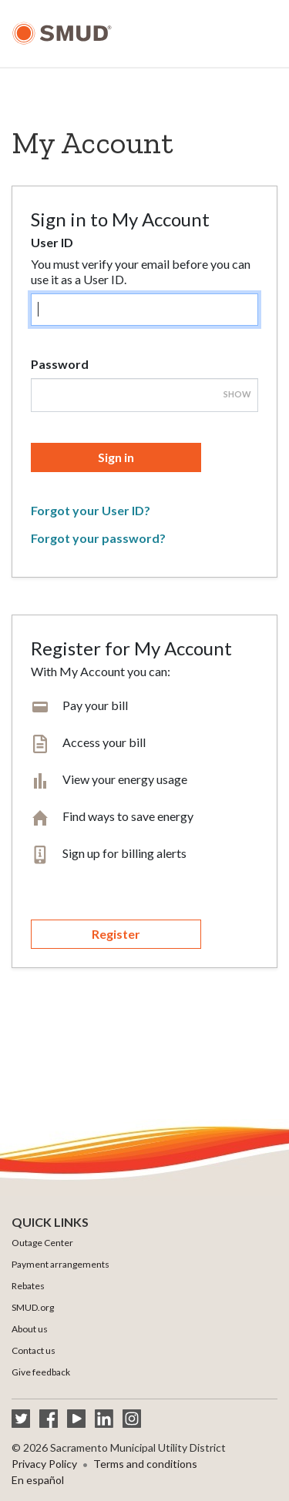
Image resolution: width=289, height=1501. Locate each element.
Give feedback (41, 1372)
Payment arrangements (60, 1264)
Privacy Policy (44, 1463)
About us (30, 1329)
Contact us (33, 1350)
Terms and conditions (145, 1463)
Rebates (28, 1286)
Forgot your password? (98, 538)
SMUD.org (33, 1307)
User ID (52, 242)
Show (237, 394)
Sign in (116, 457)
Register (116, 933)
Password (60, 364)
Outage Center (42, 1242)
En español (38, 1479)
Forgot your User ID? (90, 510)
